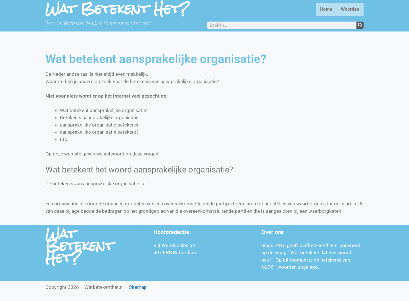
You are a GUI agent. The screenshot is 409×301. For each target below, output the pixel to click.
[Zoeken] (360, 25)
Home (326, 9)
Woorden (350, 9)
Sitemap (138, 287)
